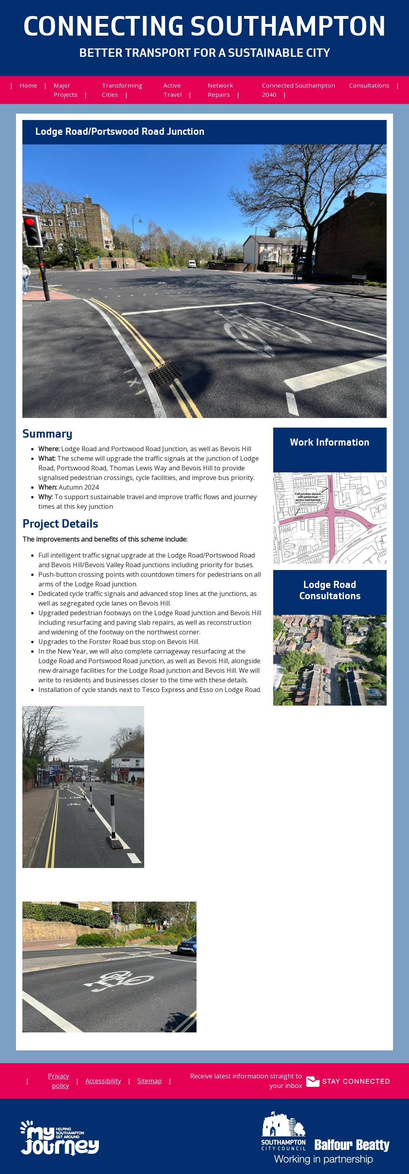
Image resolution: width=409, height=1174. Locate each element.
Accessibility (103, 1080)
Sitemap (149, 1080)
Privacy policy (58, 1081)
